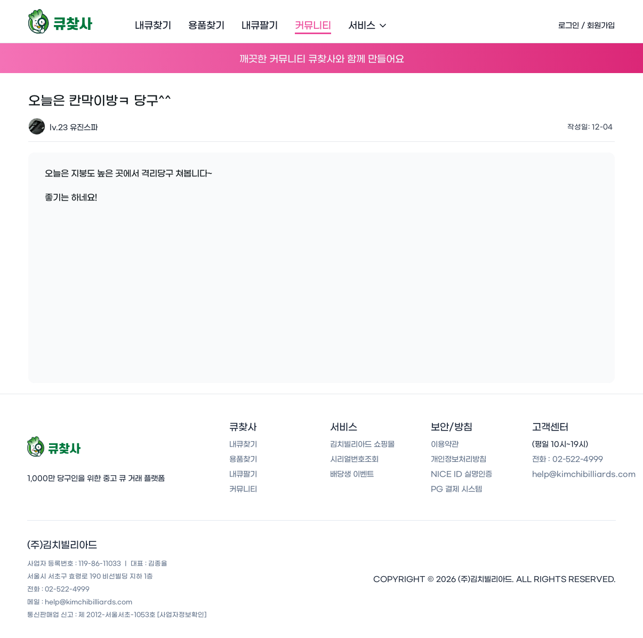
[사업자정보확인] (181, 614)
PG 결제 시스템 (456, 489)
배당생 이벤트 (352, 474)
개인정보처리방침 (458, 459)
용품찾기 (206, 25)
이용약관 (445, 444)
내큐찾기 (153, 25)
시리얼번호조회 (354, 459)
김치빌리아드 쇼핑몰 (362, 444)
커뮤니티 (313, 25)
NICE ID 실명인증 (461, 474)
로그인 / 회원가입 (586, 25)
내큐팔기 (260, 25)
